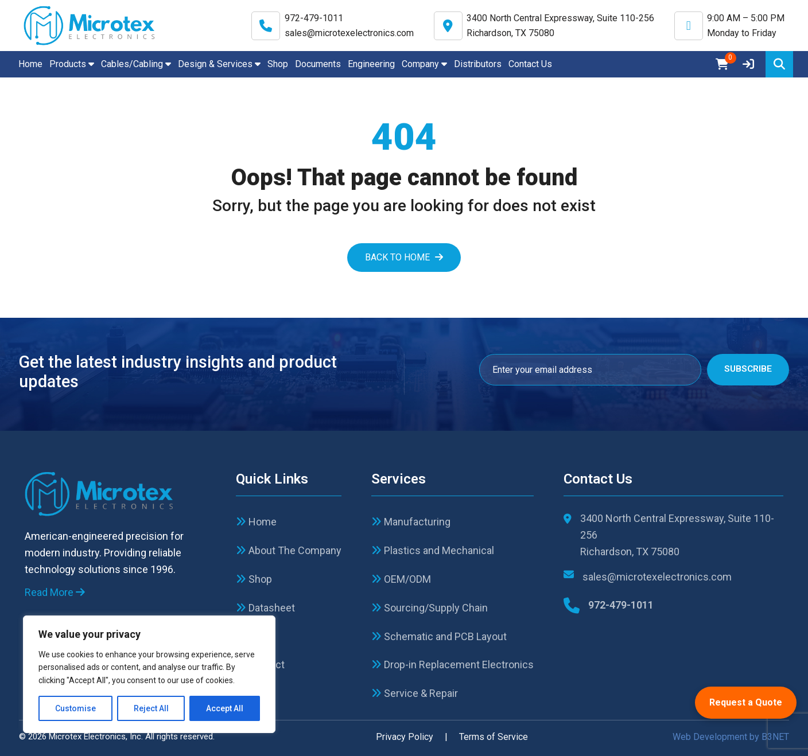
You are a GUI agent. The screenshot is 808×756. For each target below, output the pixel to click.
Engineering (371, 64)
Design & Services (219, 64)
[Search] (779, 64)
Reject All (151, 708)
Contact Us (530, 64)
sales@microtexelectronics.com (349, 33)
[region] (149, 674)
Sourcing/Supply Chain (429, 608)
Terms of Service (493, 736)
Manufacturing (410, 522)
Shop (277, 64)
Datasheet (265, 608)
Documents (318, 64)
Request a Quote (745, 702)
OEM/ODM (401, 579)
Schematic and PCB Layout (439, 636)
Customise (75, 708)
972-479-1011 (314, 18)
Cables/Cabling (136, 64)
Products (71, 64)
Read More (55, 592)
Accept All (224, 708)
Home (30, 64)
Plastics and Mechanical (432, 550)
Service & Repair (414, 693)
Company (424, 64)
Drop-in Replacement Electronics (452, 664)
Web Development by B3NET (731, 736)
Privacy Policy (404, 736)
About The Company (288, 550)
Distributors (478, 64)
